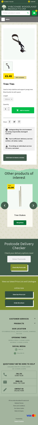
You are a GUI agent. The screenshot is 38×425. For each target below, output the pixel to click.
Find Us (19, 349)
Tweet (14, 122)
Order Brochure (19, 303)
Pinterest (19, 122)
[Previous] (4, 205)
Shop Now (19, 223)
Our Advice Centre (19, 408)
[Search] (15, 13)
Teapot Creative (19, 421)
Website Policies (19, 403)
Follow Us (19, 353)
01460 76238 (8, 1)
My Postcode (19, 267)
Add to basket (22, 110)
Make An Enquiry (19, 411)
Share (9, 122)
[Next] (33, 205)
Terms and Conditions (19, 406)
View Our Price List (19, 294)
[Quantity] (5, 109)
